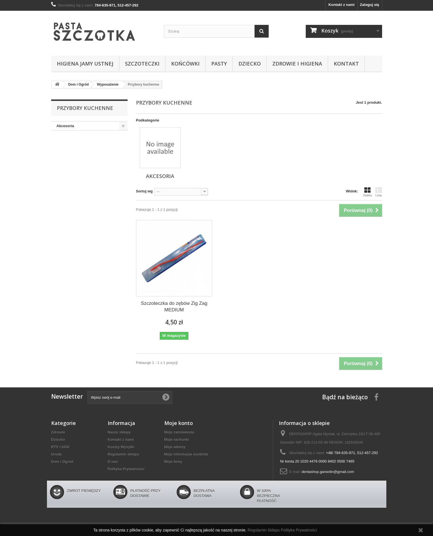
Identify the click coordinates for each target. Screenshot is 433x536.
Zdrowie (58, 432)
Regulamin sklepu (123, 454)
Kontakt (346, 63)
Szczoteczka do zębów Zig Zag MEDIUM (174, 307)
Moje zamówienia (179, 432)
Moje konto (178, 423)
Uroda (56, 454)
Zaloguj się (369, 5)
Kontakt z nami (341, 5)
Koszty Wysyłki (121, 447)
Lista (378, 192)
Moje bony (173, 461)
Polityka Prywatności (126, 469)
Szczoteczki (142, 63)
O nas (113, 461)
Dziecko (249, 63)
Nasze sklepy (119, 432)
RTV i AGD (60, 447)
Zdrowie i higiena (297, 63)
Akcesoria (65, 126)
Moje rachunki (176, 439)
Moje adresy (175, 447)
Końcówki (185, 63)
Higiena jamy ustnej (85, 63)
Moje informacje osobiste (186, 454)
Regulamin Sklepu (264, 530)
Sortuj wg (144, 191)
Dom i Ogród (62, 461)
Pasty (219, 63)
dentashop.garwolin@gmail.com (328, 472)
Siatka (367, 192)
